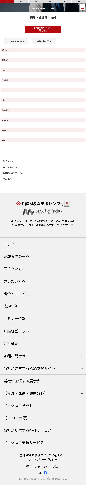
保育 (50, 1)
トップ (9, 243)
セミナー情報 (14, 318)
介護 (7, 1)
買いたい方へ (8, 161)
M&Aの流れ (7, 179)
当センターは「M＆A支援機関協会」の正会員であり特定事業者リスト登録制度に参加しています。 (43, 223)
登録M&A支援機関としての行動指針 (43, 455)
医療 (64, 1)
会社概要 (10, 343)
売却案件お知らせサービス (13, 173)
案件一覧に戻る (44, 41)
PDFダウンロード (16, 41)
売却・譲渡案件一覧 (10, 167)
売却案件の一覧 (16, 256)
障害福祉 (35, 1)
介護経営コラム (16, 330)
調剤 (79, 1)
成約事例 (10, 306)
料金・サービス (16, 293)
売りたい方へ (14, 268)
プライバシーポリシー (43, 459)
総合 (21, 1)
